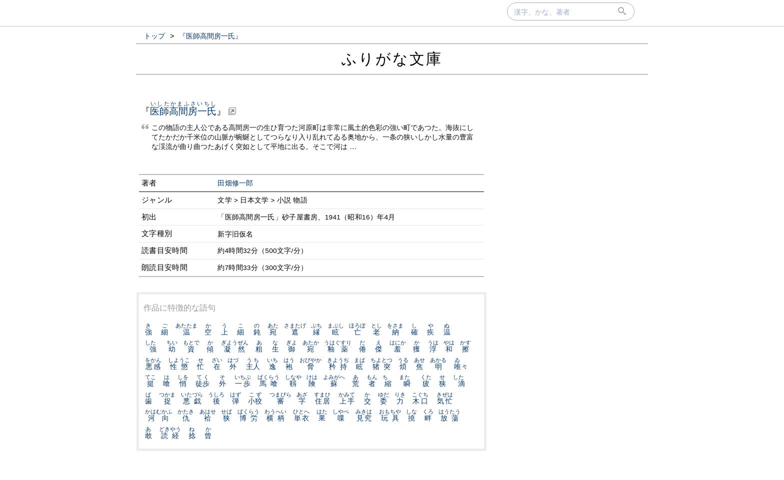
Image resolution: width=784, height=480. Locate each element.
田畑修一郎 (236, 183)
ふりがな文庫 (392, 58)
